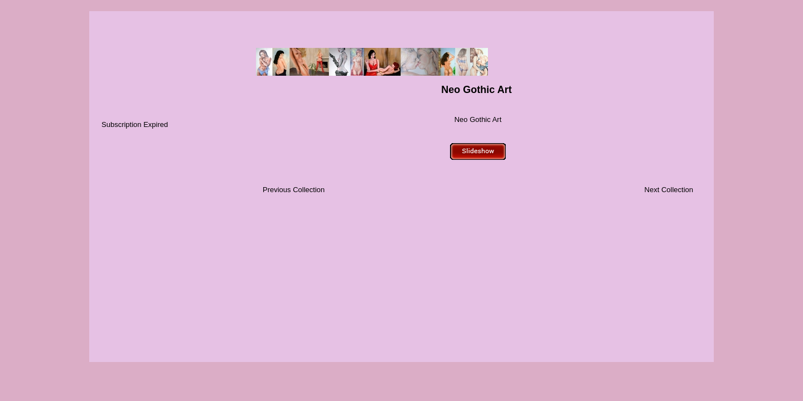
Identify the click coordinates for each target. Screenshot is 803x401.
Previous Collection (294, 189)
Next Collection (669, 189)
